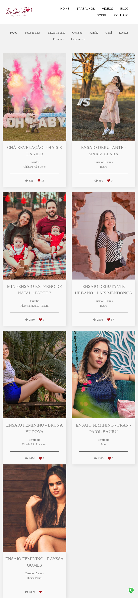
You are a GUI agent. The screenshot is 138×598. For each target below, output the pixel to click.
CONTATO (121, 15)
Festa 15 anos (32, 32)
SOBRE (102, 15)
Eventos (123, 32)
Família (93, 32)
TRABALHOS (86, 8)
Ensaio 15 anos (56, 32)
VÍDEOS (107, 8)
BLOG (124, 8)
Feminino (58, 39)
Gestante (77, 32)
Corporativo (78, 39)
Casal (108, 32)
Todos (13, 32)
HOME (65, 8)
